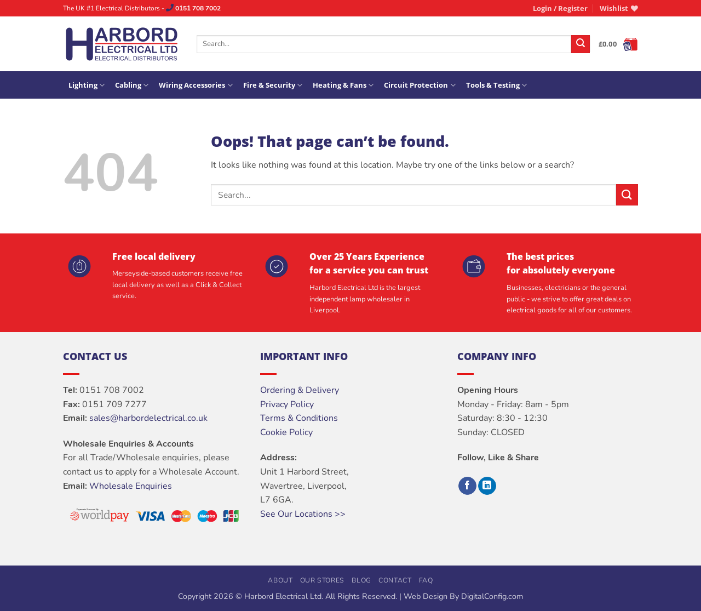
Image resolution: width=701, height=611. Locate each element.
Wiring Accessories (195, 85)
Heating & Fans (343, 85)
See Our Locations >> (303, 514)
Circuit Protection (419, 85)
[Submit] (580, 44)
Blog (361, 580)
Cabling (131, 85)
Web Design (425, 596)
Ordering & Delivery (299, 390)
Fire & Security (272, 85)
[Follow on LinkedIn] (487, 486)
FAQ (426, 580)
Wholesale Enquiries (130, 486)
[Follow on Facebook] (467, 486)
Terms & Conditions (299, 418)
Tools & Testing (496, 85)
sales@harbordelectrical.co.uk (148, 418)
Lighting (86, 85)
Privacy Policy (287, 404)
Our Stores (322, 580)
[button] (560, 8)
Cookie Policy (286, 432)
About (280, 580)
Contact (394, 580)
